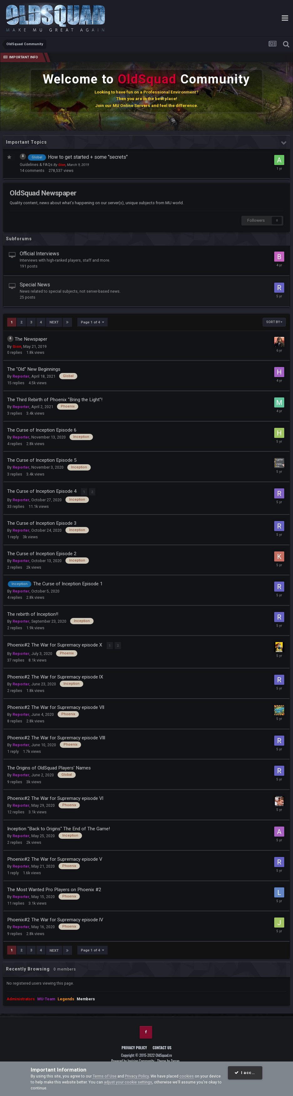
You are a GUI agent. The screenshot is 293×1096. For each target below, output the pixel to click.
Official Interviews (39, 254)
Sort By (274, 322)
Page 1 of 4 (92, 322)
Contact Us (162, 1045)
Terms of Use (104, 1076)
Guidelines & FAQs (37, 164)
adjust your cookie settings (128, 1082)
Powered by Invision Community (132, 1058)
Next (54, 322)
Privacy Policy (134, 1045)
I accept (246, 1072)
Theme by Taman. (168, 1058)
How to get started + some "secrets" (88, 157)
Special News (35, 285)
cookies (186, 1076)
